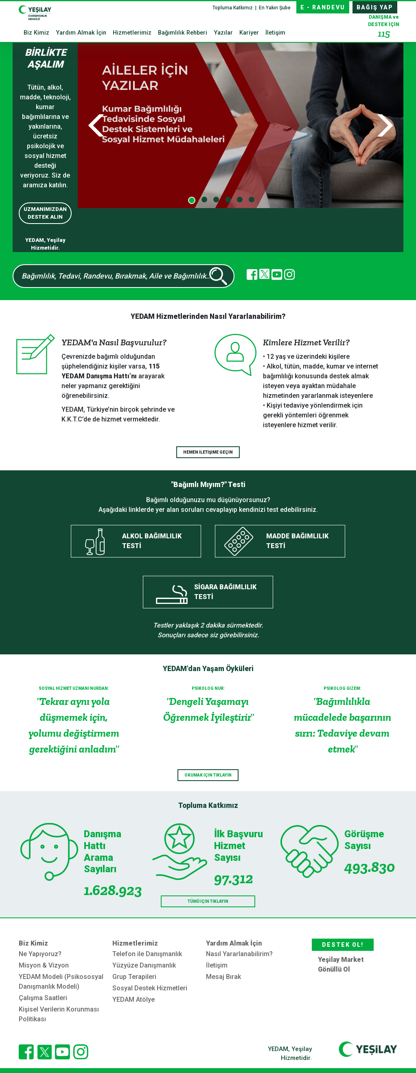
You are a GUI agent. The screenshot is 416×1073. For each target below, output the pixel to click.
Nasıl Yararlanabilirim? (239, 954)
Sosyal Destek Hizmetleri (149, 988)
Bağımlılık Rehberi (182, 32)
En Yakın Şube (275, 8)
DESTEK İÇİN (383, 27)
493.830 (369, 867)
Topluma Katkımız (233, 8)
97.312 (233, 878)
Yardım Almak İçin (81, 32)
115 (384, 33)
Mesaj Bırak (223, 977)
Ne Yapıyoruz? (40, 954)
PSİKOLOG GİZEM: (342, 688)
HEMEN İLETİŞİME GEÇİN (208, 452)
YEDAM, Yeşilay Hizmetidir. (290, 1053)
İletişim (275, 32)
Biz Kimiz (36, 32)
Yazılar (223, 32)
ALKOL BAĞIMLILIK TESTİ (152, 541)
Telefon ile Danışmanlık (147, 954)
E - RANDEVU (322, 7)
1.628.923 (110, 890)
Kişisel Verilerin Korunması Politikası (59, 1014)
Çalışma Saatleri (43, 998)
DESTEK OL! (342, 944)
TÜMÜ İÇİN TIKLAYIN (208, 901)
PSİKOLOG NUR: (208, 688)
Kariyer (249, 32)
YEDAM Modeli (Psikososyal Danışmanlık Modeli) (61, 981)
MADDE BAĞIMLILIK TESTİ (297, 541)
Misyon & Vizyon (44, 965)
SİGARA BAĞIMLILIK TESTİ (225, 592)
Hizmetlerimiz (132, 32)
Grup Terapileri (134, 977)
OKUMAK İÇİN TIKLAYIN (208, 775)
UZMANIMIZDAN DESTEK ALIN (45, 213)
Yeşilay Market (341, 959)
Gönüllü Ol (334, 969)
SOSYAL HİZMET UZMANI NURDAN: (74, 688)
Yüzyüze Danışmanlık (144, 965)
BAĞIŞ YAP (375, 7)
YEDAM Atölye (133, 999)
